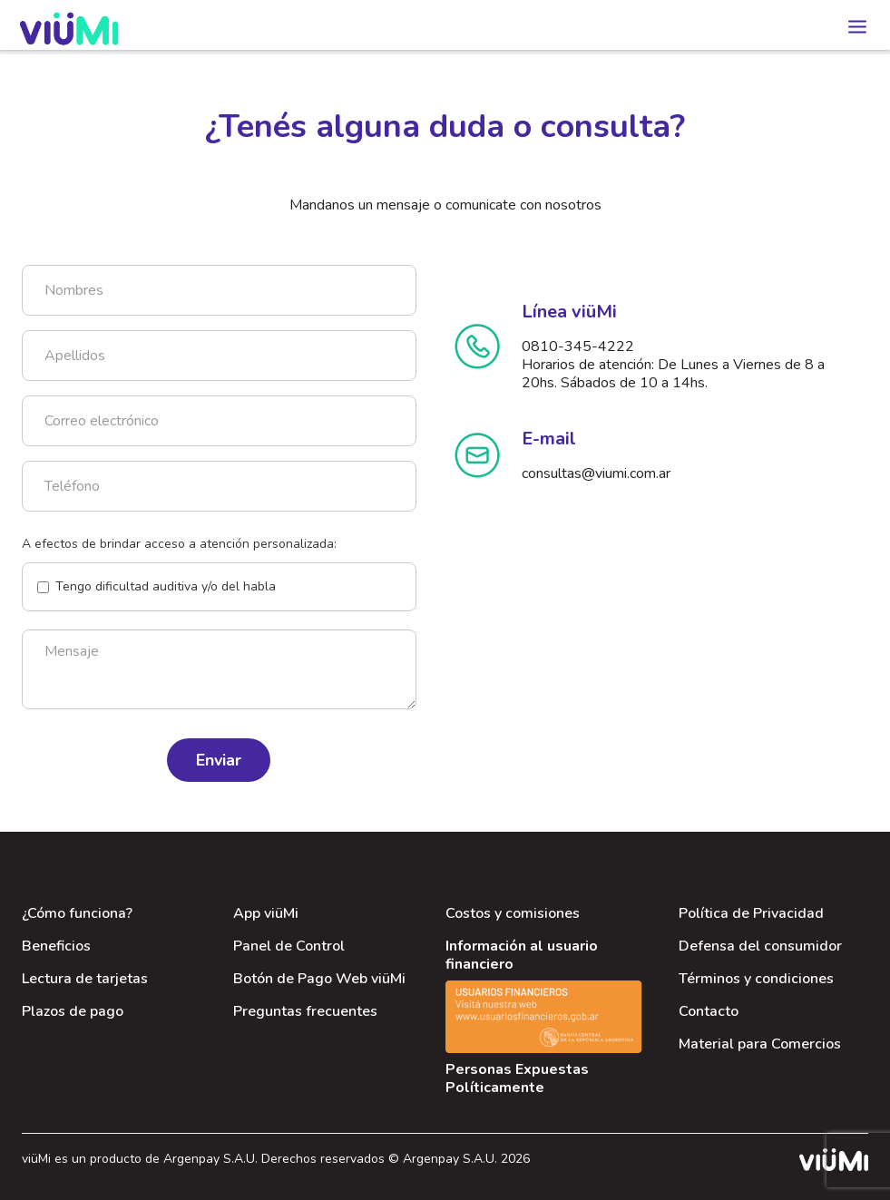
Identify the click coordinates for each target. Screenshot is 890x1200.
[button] (853, 22)
